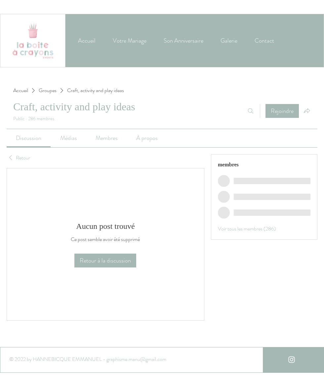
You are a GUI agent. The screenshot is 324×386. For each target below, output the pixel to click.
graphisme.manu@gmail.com (136, 359)
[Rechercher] (251, 111)
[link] (28, 138)
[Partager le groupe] (307, 111)
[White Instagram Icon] (291, 359)
